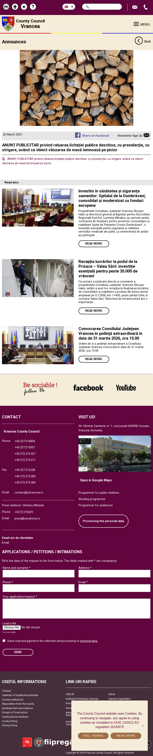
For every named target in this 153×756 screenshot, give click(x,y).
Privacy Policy (9, 725)
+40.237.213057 (25, 447)
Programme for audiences (95, 505)
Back (143, 41)
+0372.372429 (24, 512)
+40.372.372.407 (25, 453)
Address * (85, 567)
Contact (6, 690)
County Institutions (12, 699)
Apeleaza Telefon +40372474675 (146, 7)
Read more (93, 243)
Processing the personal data (103, 521)
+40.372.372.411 (25, 460)
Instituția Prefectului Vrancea (82, 698)
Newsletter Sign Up (130, 135)
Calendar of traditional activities (20, 694)
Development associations (17, 707)
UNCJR (70, 693)
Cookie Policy (10, 720)
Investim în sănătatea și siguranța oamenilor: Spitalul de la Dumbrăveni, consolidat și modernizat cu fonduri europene (112, 198)
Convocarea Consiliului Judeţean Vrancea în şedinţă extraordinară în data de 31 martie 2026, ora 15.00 (110, 333)
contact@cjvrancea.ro (29, 492)
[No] (143, 726)
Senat (111, 693)
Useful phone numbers (15, 716)
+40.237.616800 (25, 441)
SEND (18, 652)
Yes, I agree (93, 735)
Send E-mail (135, 7)
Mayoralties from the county (18, 703)
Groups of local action (15, 712)
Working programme (91, 499)
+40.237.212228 (25, 470)
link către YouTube (126, 388)
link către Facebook (88, 388)
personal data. (89, 640)
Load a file (9, 623)
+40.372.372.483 (25, 476)
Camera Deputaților (119, 698)
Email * (83, 582)
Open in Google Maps (96, 480)
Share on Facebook (95, 135)
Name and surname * (16, 567)
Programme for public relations (98, 492)
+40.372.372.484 (25, 482)
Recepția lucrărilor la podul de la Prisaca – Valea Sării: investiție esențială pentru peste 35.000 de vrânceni (107, 268)
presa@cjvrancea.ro (27, 518)
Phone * (8, 582)
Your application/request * (20, 596)
